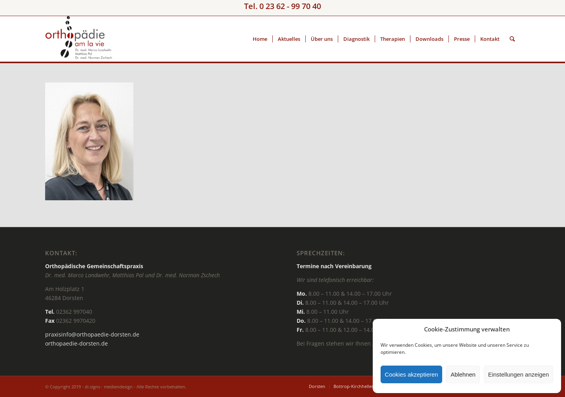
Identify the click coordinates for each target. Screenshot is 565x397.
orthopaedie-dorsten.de (76, 343)
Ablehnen (462, 374)
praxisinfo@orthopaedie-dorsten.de (92, 334)
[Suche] (512, 39)
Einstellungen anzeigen (518, 374)
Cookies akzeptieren (411, 374)
